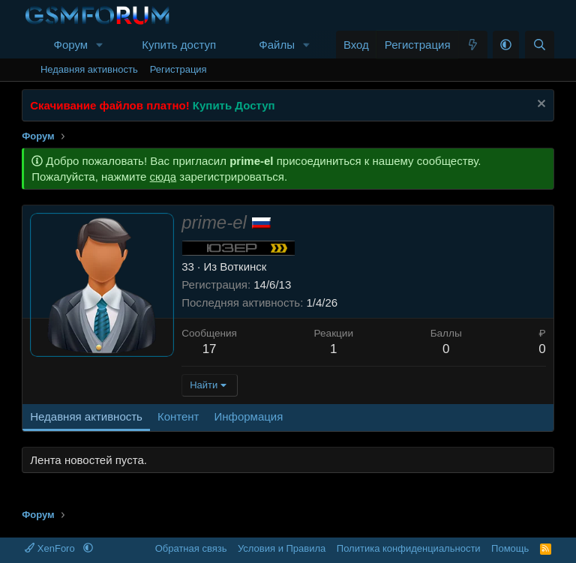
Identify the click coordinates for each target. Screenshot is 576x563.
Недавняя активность (89, 69)
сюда (163, 176)
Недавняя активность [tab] (86, 416)
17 (209, 349)
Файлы (277, 44)
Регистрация (178, 69)
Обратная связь (191, 548)
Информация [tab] (248, 416)
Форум (70, 44)
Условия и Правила (282, 548)
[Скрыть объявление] (539, 105)
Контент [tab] (179, 416)
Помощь (510, 548)
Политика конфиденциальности (409, 548)
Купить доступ (179, 44)
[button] (99, 44)
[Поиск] (539, 44)
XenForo (51, 548)
